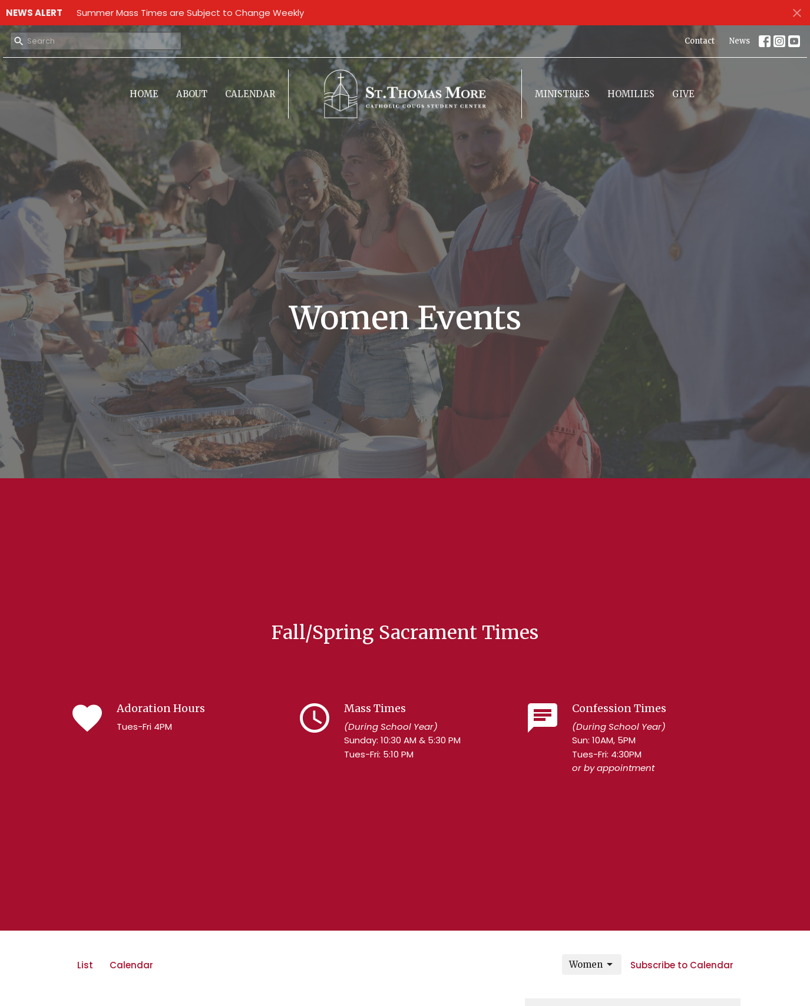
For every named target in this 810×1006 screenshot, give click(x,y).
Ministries (562, 94)
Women (591, 965)
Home (144, 94)
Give (683, 94)
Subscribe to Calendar (681, 965)
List (85, 965)
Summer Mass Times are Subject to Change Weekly (190, 12)
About (191, 94)
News (739, 41)
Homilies (630, 94)
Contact (700, 41)
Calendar (250, 94)
